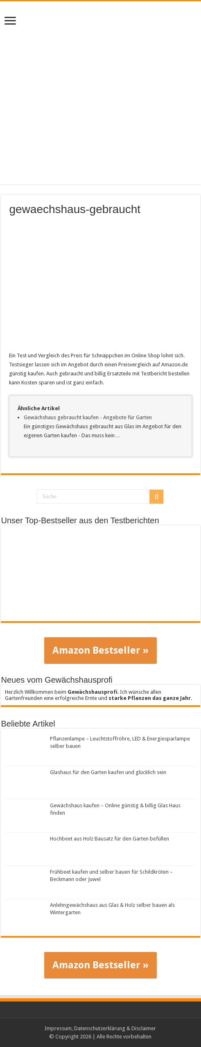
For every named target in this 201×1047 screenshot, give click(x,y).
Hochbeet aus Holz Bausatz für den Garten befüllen (109, 839)
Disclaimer (143, 1028)
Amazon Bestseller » (100, 650)
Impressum (58, 1028)
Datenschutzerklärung (99, 1028)
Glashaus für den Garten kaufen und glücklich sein (108, 772)
